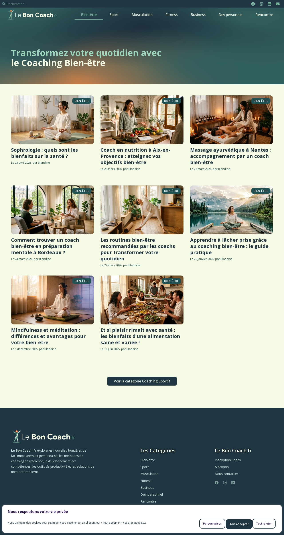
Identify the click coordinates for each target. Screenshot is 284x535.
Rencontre (264, 14)
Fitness (172, 14)
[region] (142, 520)
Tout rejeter (227, 524)
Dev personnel (231, 14)
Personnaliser (193, 524)
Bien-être (89, 14)
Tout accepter (260, 524)
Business (198, 14)
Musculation (142, 14)
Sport (114, 14)
